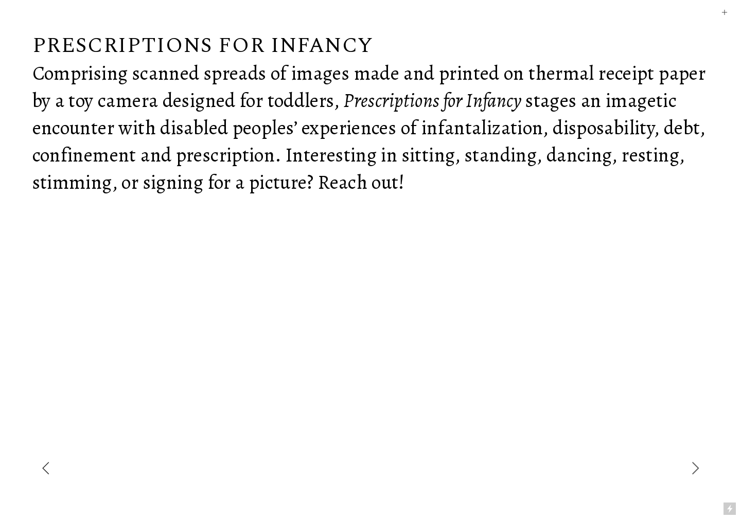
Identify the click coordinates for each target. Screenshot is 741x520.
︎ (724, 12)
